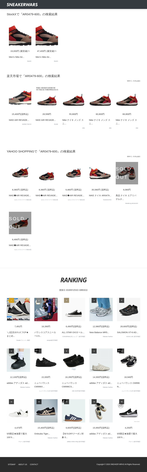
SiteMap (12, 465)
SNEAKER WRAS (117, 464)
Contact (34, 465)
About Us (22, 465)
